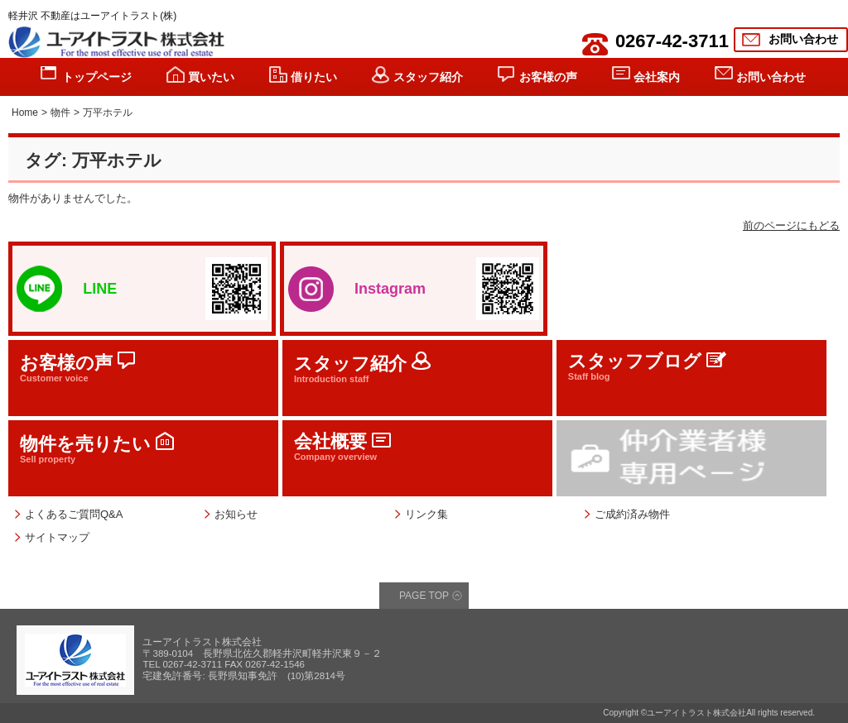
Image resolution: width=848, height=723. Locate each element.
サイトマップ (57, 537)
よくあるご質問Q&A (74, 514)
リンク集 (426, 514)
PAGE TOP (424, 595)
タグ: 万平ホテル (93, 160)
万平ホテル (107, 112)
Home (25, 112)
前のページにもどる (791, 225)
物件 (60, 112)
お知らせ (236, 514)
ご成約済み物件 (632, 514)
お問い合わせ (803, 38)
